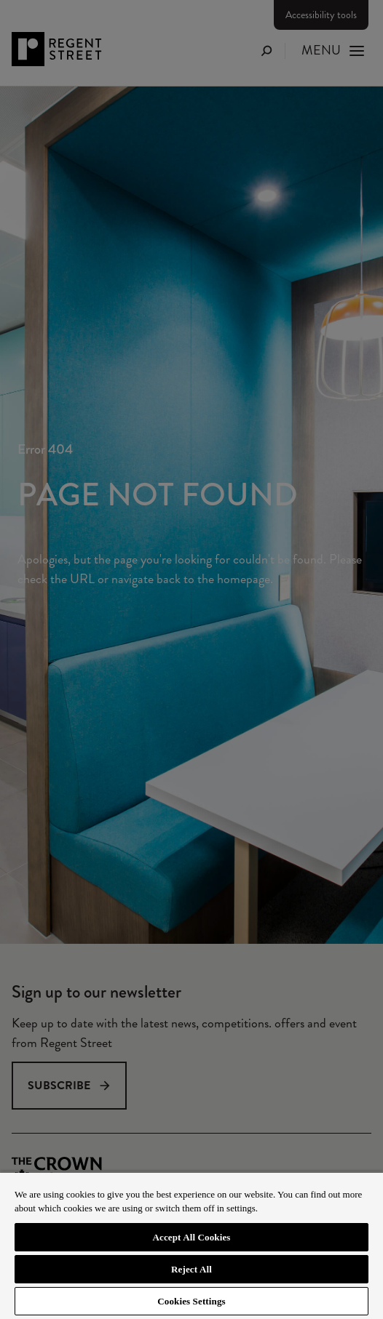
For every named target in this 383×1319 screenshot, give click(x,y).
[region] (191, 1245)
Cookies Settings (191, 1301)
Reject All (191, 1269)
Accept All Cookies (191, 1237)
